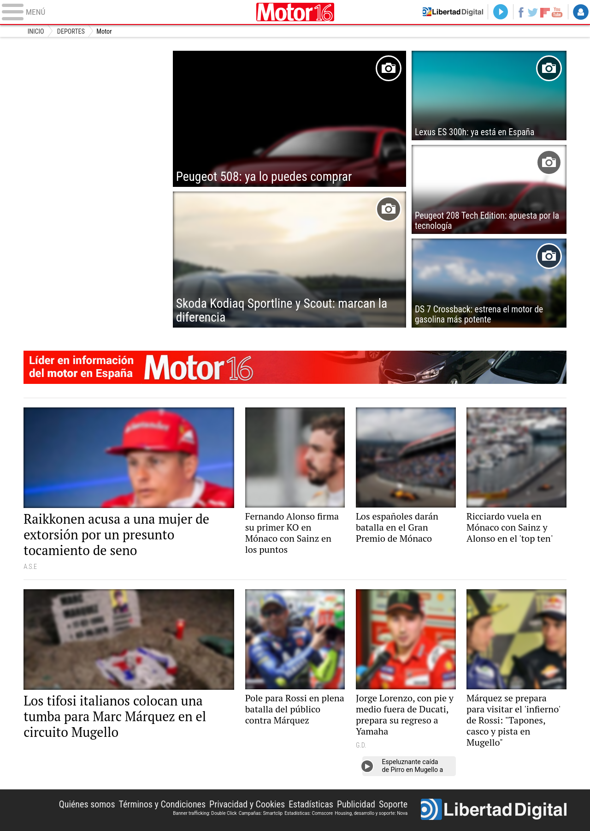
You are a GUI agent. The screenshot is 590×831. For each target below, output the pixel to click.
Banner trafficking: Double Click (204, 813)
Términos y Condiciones (162, 804)
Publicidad (356, 804)
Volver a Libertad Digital (449, 12)
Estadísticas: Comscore (308, 813)
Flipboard (544, 12)
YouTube (556, 12)
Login (581, 12)
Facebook (519, 12)
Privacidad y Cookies (247, 804)
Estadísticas (311, 804)
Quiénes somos (87, 804)
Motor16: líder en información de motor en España (295, 367)
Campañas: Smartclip (261, 813)
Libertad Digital (493, 810)
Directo (498, 12)
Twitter (531, 12)
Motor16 (295, 12)
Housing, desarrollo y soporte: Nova (371, 813)
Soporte (393, 804)
